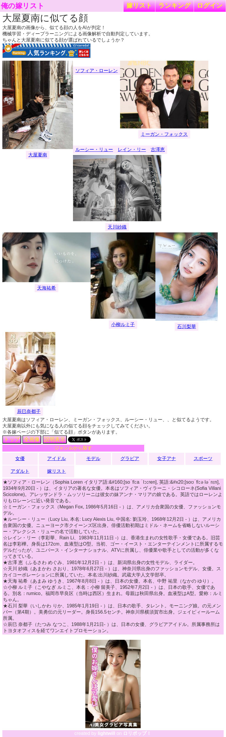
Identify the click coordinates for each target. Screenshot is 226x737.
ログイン (210, 5)
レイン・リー (132, 149)
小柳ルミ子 (123, 324)
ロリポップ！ (137, 733)
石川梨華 (186, 326)
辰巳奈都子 (29, 411)
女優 (20, 458)
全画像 (32, 439)
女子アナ (166, 458)
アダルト (20, 471)
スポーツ (203, 458)
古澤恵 (158, 149)
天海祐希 (46, 287)
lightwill (106, 733)
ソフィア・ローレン (96, 70)
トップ (12, 439)
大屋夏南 (37, 154)
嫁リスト (139, 5)
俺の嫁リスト (22, 6)
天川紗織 (117, 226)
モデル (93, 458)
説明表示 (54, 439)
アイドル (56, 458)
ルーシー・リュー (94, 149)
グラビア (129, 458)
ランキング (174, 5)
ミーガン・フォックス (164, 134)
